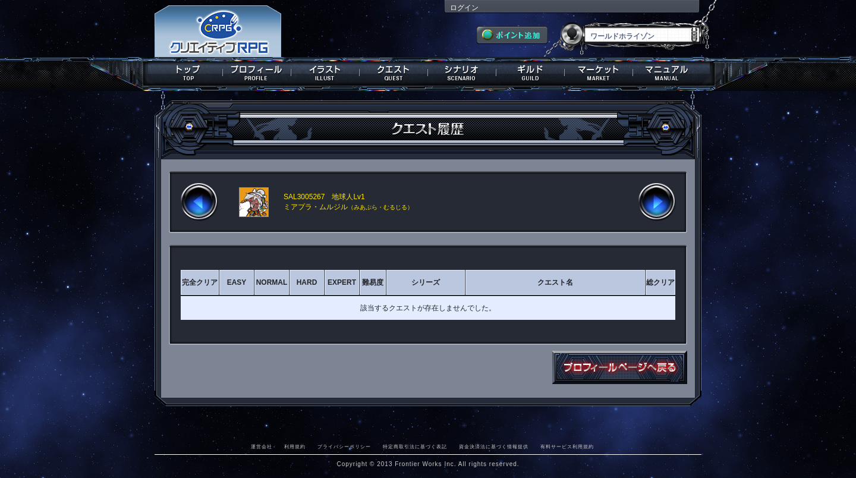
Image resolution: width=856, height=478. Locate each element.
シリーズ (425, 282)
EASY (237, 282)
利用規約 (295, 446)
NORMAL (272, 282)
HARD (307, 282)
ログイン (464, 8)
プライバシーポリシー (344, 446)
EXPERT (342, 282)
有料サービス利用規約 (567, 446)
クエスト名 (555, 282)
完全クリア (200, 282)
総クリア (660, 282)
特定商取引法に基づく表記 (415, 446)
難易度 (372, 282)
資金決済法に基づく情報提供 (493, 446)
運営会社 (261, 446)
